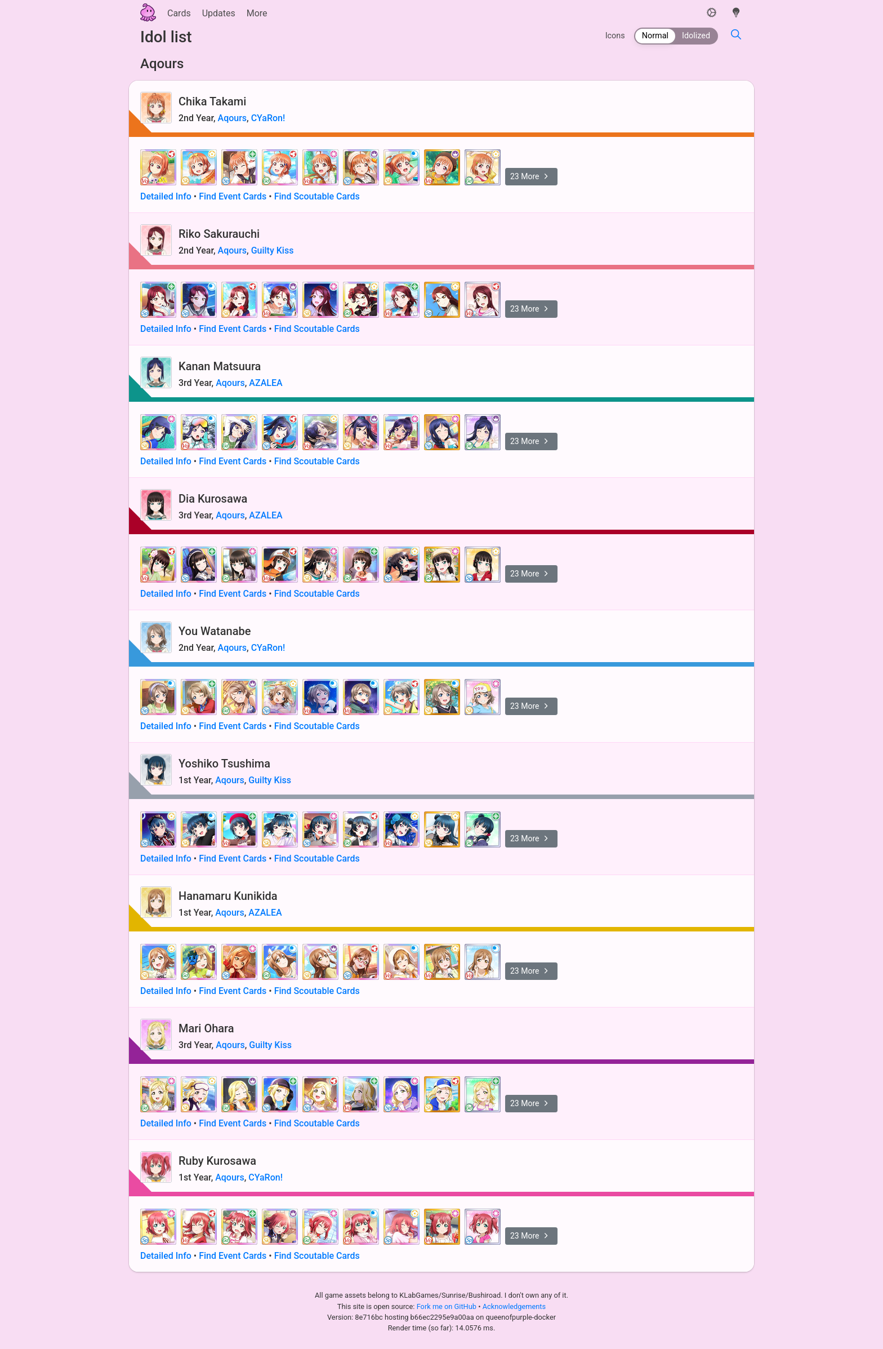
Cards (179, 13)
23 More (531, 176)
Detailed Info (165, 196)
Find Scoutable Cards (317, 196)
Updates (218, 13)
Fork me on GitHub (448, 1306)
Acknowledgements (514, 1306)
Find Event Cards (232, 196)
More (257, 13)
